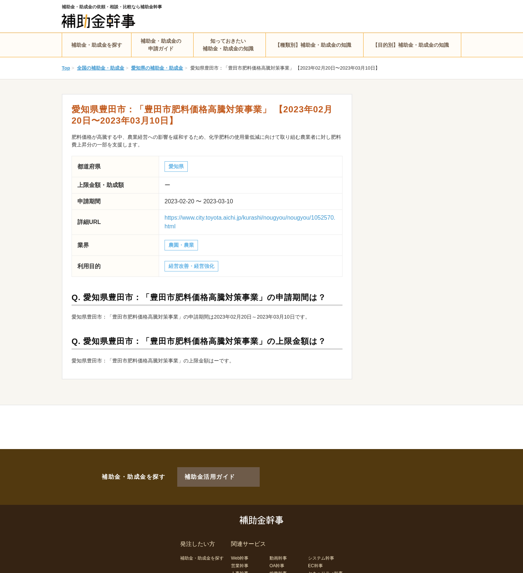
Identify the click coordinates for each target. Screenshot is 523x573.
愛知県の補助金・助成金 (157, 68)
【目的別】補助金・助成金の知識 (411, 45)
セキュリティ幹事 (325, 561)
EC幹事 (315, 553)
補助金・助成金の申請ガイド (161, 44)
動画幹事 (278, 546)
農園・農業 (181, 245)
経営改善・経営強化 (191, 266)
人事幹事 (239, 561)
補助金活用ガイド (199, 471)
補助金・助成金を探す (96, 45)
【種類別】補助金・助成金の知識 (313, 45)
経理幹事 (239, 569)
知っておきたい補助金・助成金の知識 (228, 44)
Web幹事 (239, 546)
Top (66, 68)
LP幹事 (276, 569)
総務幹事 (278, 561)
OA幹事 (276, 553)
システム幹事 (321, 546)
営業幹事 (239, 553)
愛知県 (176, 166)
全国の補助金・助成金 (100, 68)
